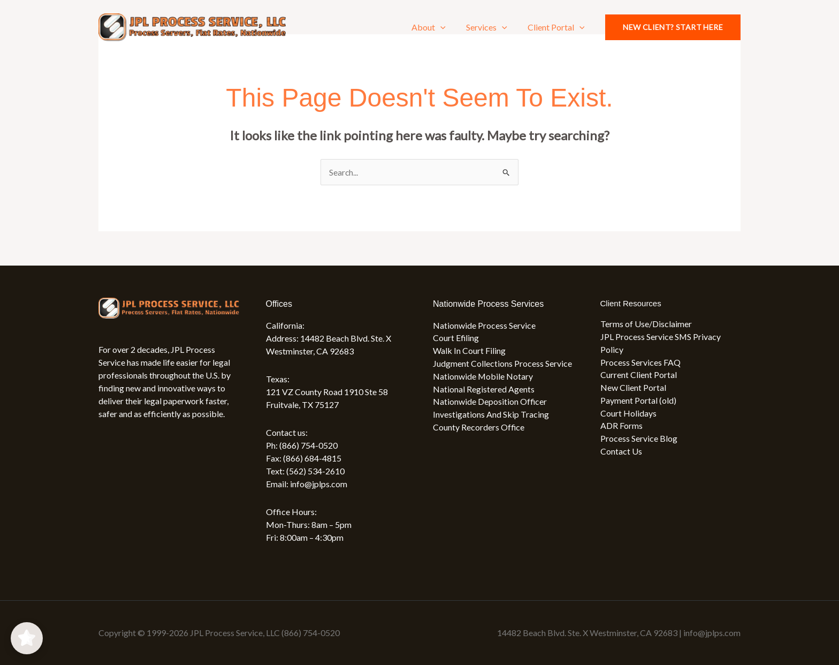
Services (491, 27)
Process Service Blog (638, 440)
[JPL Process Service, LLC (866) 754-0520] (192, 26)
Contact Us (621, 453)
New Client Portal (633, 388)
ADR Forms (621, 427)
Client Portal (557, 27)
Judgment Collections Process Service (502, 364)
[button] (448, 27)
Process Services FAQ (640, 363)
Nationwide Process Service (484, 325)
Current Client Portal (638, 376)
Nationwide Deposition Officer (490, 402)
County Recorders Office (479, 428)
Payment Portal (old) (638, 401)
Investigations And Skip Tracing (491, 415)
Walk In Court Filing (469, 351)
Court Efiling (456, 338)
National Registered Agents (484, 389)
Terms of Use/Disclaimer (646, 324)
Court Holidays (628, 414)
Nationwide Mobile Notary (483, 377)
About (437, 27)
